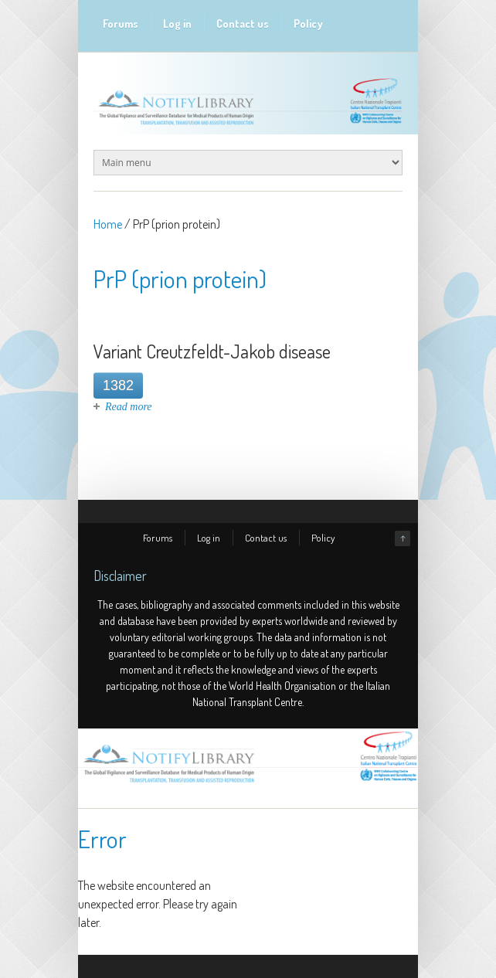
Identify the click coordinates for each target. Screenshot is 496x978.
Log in (177, 23)
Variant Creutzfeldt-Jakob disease (212, 351)
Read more (128, 407)
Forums (120, 23)
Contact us (242, 23)
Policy (308, 23)
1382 (118, 385)
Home (107, 224)
